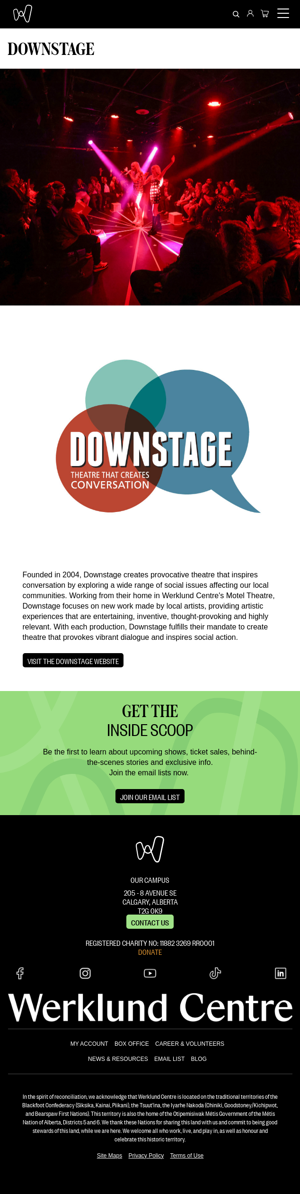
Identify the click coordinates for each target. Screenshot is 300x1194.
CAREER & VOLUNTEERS (189, 1044)
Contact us (150, 921)
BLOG (199, 1059)
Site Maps (109, 1155)
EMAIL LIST (169, 1059)
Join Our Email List (150, 796)
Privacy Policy (146, 1155)
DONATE (150, 951)
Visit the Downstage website (73, 660)
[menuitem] (250, 14)
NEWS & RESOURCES (118, 1059)
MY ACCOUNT (89, 1044)
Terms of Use (187, 1155)
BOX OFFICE (132, 1044)
